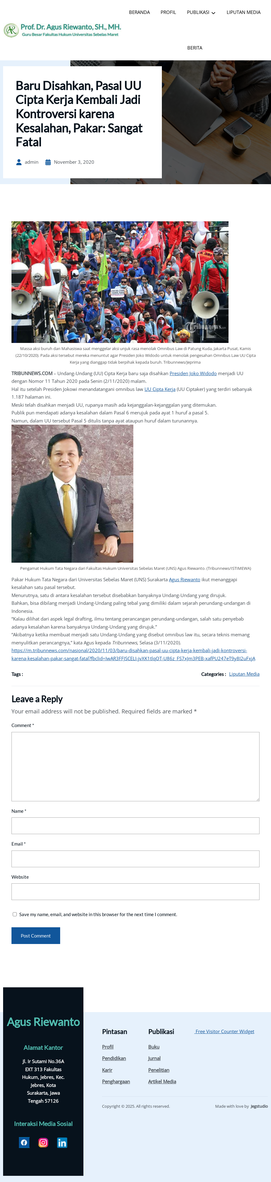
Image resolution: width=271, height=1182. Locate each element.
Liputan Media (244, 674)
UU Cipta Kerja (159, 389)
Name (18, 811)
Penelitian (158, 1070)
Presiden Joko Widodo (193, 373)
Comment (22, 725)
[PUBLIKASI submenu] (213, 12)
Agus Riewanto (184, 579)
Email (18, 843)
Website (20, 877)
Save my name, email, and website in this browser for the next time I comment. (98, 914)
